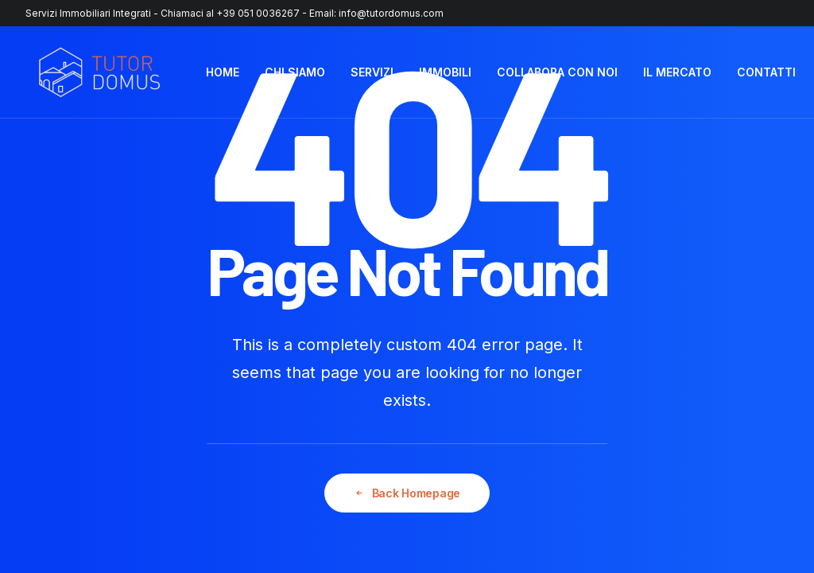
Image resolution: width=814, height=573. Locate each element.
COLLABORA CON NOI (557, 72)
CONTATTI (766, 72)
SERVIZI (372, 72)
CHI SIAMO (295, 72)
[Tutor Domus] (99, 72)
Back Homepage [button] (407, 493)
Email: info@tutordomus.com (376, 13)
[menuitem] (222, 72)
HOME (222, 72)
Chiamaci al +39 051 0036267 (230, 13)
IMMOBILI (445, 72)
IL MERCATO (677, 72)
